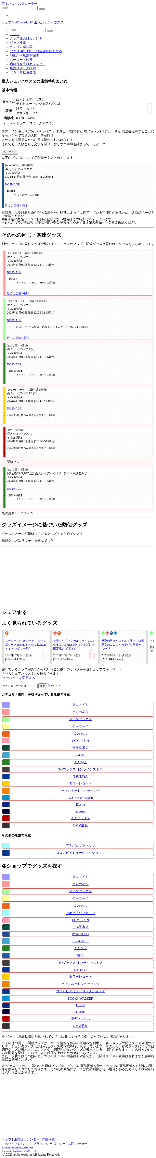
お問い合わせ (77, 1143)
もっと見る (9, 152)
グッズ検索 (18, 42)
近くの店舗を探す (16, 205)
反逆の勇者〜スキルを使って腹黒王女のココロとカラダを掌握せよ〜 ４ (122, 644)
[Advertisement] (78, 576)
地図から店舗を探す (24, 55)
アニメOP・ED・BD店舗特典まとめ (36, 51)
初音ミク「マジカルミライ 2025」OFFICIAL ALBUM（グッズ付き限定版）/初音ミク (75, 644)
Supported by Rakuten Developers (17, 1147)
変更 (42, 685)
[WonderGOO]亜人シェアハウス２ (39, 22)
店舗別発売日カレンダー (28, 64)
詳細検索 (48, 1139)
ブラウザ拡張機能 (23, 72)
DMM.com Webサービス (25, 1151)
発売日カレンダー (27, 1139)
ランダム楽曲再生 (23, 47)
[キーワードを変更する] (19, 678)
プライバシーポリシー (49, 1143)
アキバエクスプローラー (19, 3)
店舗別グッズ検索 (23, 68)
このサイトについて (16, 1143)
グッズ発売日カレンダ (26, 38)
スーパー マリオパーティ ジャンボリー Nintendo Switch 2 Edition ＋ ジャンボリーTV (25, 644)
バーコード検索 (21, 59)
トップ (6, 22)
